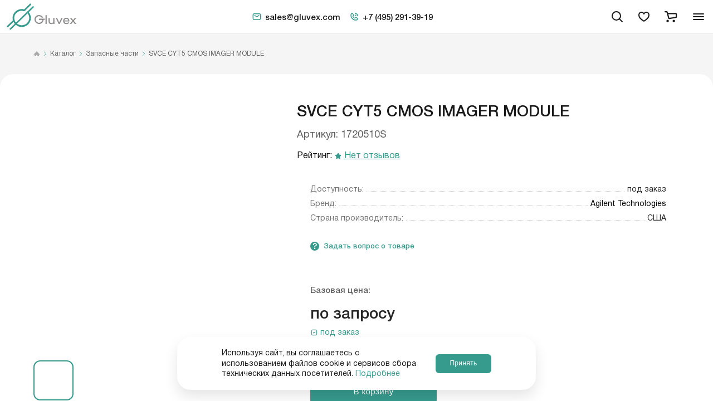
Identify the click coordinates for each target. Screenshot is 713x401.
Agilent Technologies (628, 204)
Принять (463, 363)
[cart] (670, 16)
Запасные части (112, 54)
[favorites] (644, 16)
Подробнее (377, 374)
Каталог (63, 54)
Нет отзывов (372, 156)
